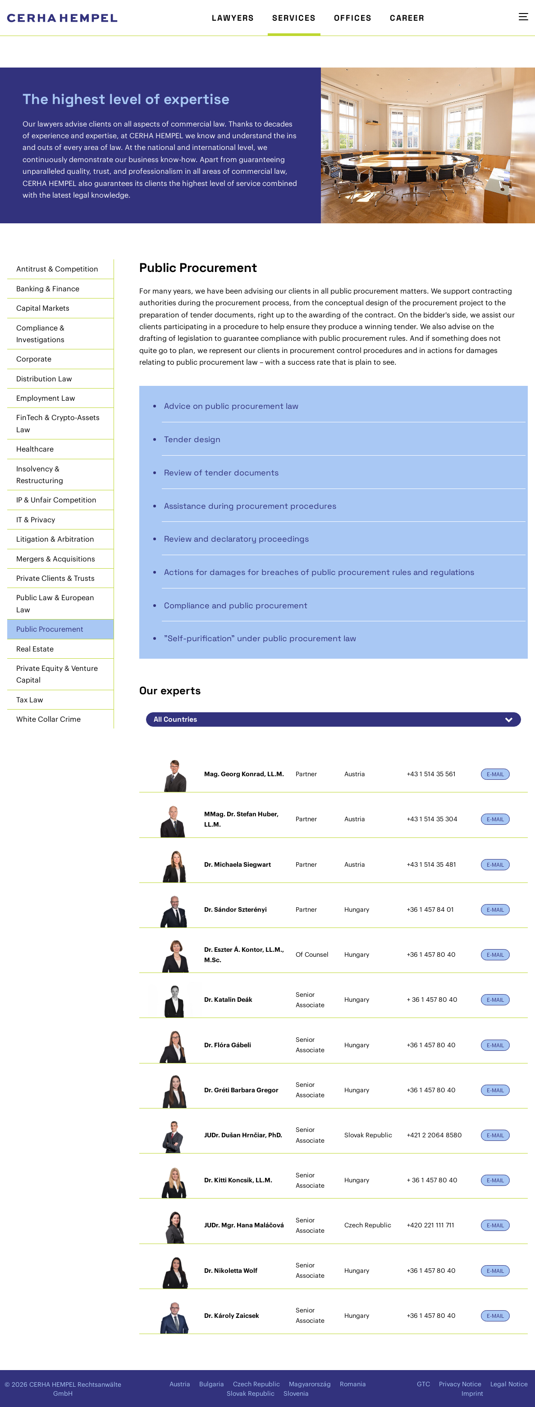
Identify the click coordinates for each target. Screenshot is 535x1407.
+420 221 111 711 (430, 1225)
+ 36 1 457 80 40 (432, 999)
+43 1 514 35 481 (431, 864)
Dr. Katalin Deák (228, 999)
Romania (353, 1384)
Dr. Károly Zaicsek (231, 1316)
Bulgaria (211, 1384)
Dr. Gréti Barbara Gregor (241, 1090)
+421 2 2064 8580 (434, 1135)
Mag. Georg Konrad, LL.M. (244, 774)
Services (294, 18)
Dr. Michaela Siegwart (237, 864)
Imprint (472, 1393)
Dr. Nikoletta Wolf (230, 1271)
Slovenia (296, 1393)
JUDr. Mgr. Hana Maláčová (244, 1225)
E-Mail (495, 774)
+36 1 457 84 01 (430, 909)
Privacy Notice (460, 1384)
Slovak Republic (250, 1393)
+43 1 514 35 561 (431, 774)
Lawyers (233, 18)
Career (407, 18)
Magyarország (310, 1384)
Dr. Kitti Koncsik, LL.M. (238, 1180)
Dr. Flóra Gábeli (227, 1045)
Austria (179, 1384)
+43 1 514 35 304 (432, 819)
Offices (353, 18)
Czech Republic (256, 1384)
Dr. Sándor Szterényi (235, 909)
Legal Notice (509, 1384)
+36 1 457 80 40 (431, 954)
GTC (423, 1384)
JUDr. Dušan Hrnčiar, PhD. (243, 1135)
